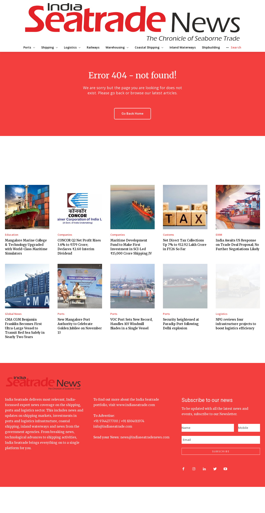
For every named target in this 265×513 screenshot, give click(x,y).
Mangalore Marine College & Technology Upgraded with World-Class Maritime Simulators (26, 246)
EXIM (219, 234)
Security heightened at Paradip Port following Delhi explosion (181, 324)
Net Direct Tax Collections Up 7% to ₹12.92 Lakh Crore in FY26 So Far (184, 244)
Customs (168, 234)
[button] (247, 47)
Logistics (221, 314)
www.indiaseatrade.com (135, 405)
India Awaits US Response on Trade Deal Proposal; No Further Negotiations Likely (237, 244)
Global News (13, 314)
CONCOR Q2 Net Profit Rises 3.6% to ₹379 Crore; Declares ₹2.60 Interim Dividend (79, 246)
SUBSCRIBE (221, 451)
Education (11, 234)
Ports (61, 314)
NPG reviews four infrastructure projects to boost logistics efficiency (236, 324)
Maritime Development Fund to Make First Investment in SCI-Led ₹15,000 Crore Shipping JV (131, 246)
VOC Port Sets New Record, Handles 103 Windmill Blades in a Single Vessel (131, 324)
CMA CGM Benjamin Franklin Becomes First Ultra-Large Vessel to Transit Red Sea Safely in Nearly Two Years (25, 328)
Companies (65, 234)
